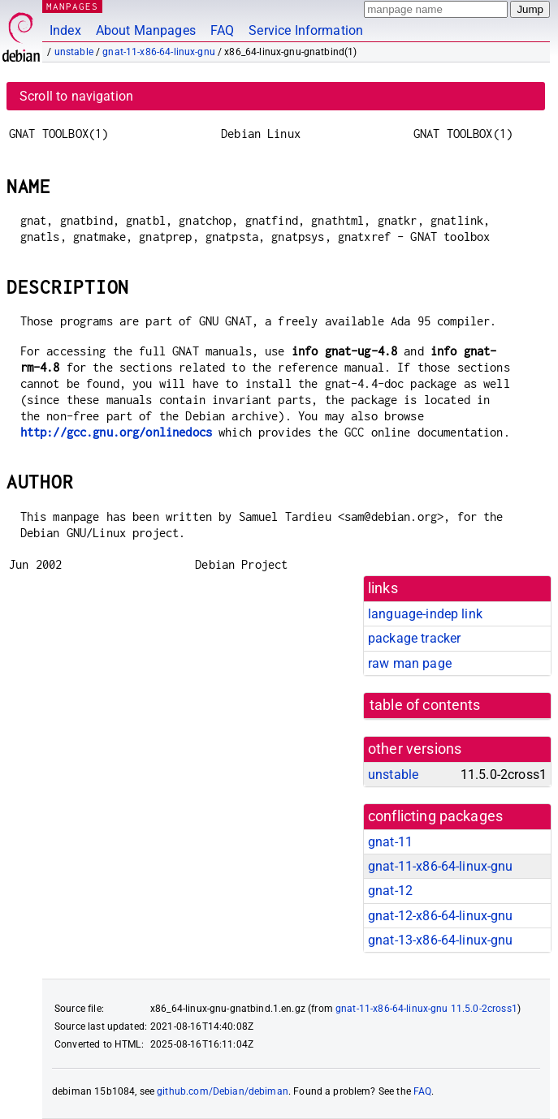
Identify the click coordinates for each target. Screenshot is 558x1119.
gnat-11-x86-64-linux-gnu (158, 52)
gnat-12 (390, 890)
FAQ (222, 30)
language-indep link (425, 614)
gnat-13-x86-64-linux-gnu (440, 940)
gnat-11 (390, 842)
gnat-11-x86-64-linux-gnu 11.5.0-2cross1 (426, 1008)
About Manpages (146, 30)
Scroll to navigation (76, 96)
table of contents (425, 705)
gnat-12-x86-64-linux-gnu (440, 915)
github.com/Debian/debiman (222, 1091)
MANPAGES (72, 6)
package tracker (414, 638)
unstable (73, 52)
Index (65, 30)
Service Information (306, 30)
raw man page (410, 663)
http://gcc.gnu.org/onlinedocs (116, 432)
